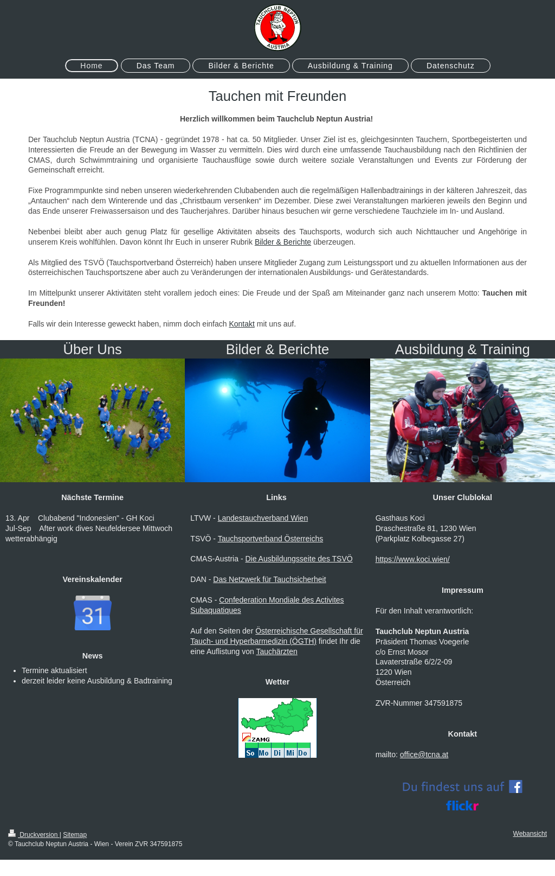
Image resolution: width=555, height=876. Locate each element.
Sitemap (75, 835)
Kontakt (241, 323)
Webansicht (530, 833)
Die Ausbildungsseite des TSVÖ (298, 558)
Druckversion (34, 835)
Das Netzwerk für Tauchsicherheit (269, 579)
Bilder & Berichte (283, 242)
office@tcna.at (424, 754)
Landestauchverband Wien (263, 518)
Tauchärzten (277, 651)
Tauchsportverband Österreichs (271, 538)
